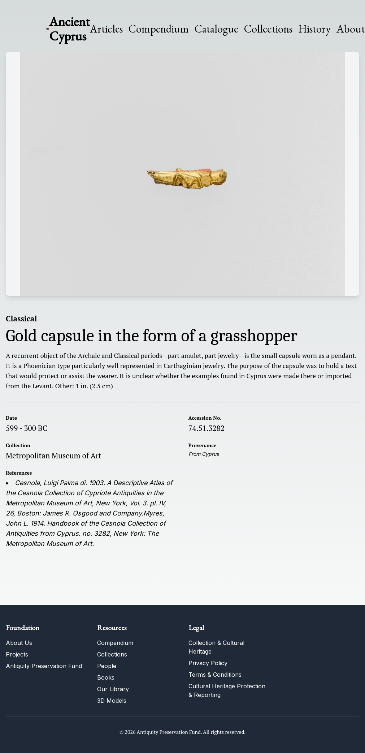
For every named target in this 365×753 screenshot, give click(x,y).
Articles (106, 28)
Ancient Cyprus (69, 28)
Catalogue (216, 28)
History (314, 29)
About (350, 28)
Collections (268, 28)
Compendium (159, 28)
